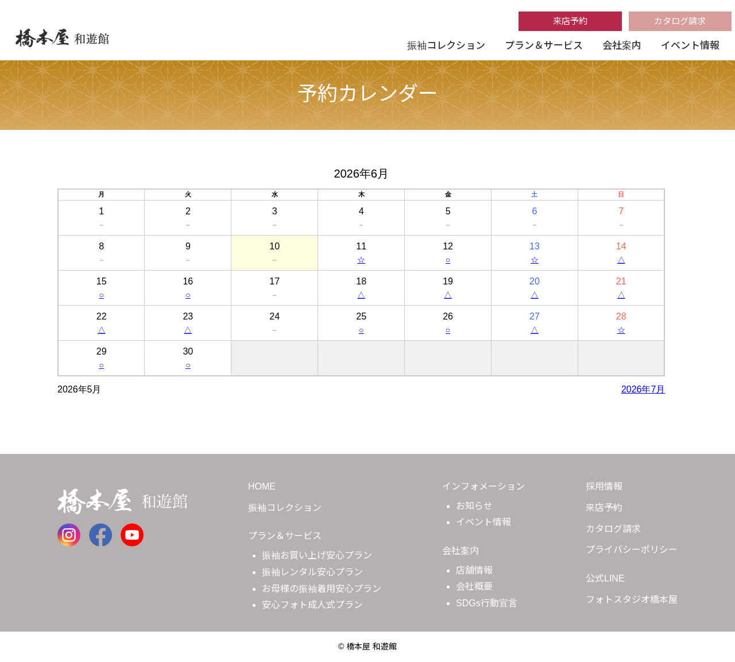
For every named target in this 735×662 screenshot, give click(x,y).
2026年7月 (643, 389)
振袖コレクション (446, 45)
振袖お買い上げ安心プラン (317, 555)
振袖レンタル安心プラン (312, 572)
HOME (262, 486)
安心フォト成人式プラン (312, 605)
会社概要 (474, 586)
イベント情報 (690, 45)
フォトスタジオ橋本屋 (632, 600)
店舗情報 (474, 570)
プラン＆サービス (544, 45)
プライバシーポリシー (632, 550)
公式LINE (605, 578)
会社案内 (621, 45)
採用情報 (604, 486)
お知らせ (474, 506)
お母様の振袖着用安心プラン (321, 589)
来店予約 (570, 21)
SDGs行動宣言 (486, 603)
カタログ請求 (680, 21)
